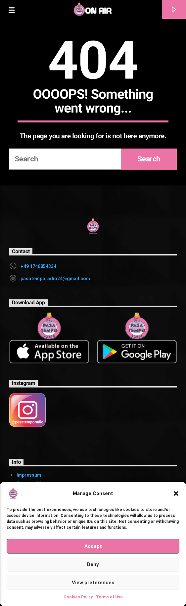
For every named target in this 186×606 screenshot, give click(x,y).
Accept (93, 546)
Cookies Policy (78, 597)
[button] (176, 493)
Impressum (29, 475)
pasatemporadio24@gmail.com (55, 278)
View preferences (93, 583)
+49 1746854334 (38, 266)
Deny (93, 564)
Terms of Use (109, 597)
